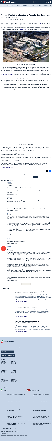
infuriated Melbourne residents (7, 74)
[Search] (48, 2)
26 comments (24, 316)
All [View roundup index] (50, 5)
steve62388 (9, 205)
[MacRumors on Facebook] (31, 2)
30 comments (24, 301)
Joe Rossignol (34, 292)
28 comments (24, 331)
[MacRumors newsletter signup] (43, 2)
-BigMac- (9, 182)
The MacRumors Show (35, 390)
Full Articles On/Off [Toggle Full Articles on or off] (10, 435)
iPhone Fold (18, 5)
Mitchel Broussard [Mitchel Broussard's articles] (4, 370)
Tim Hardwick (23, 19)
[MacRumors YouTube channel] (37, 2)
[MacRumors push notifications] (39, 2)
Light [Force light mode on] (23, 435)
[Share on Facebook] (50, 171)
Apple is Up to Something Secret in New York (27, 321)
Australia (11, 167)
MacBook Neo (26, 5)
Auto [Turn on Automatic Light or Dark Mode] (21, 435)
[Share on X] (47, 171)
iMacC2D (9, 246)
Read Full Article (18, 301)
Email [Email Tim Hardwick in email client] (12, 372)
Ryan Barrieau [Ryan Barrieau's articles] (13, 379)
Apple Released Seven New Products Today (27, 306)
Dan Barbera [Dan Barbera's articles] (3, 379)
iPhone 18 (46, 5)
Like (13, 194)
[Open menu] (1, 2)
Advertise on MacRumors (8, 355)
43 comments (3, 171)
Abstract (9, 213)
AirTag (40, 5)
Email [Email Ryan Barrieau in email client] (12, 381)
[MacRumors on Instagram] (29, 2)
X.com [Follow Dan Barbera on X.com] (4, 381)
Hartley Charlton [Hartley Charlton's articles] (3, 374)
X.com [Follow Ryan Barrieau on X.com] (15, 381)
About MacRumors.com (7, 351)
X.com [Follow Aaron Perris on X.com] (15, 385)
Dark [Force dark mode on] (25, 435)
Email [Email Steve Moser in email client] (2, 385)
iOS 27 (3, 5)
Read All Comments (26, 283)
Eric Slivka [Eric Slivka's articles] (13, 361)
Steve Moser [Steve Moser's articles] (3, 383)
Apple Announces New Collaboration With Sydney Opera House (32, 291)
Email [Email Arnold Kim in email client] (2, 363)
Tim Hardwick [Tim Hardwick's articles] (13, 370)
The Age (40, 23)
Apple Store (5, 167)
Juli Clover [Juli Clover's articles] (2, 365)
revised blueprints (22, 29)
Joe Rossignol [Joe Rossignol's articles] (13, 365)
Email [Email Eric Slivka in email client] (12, 363)
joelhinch (9, 238)
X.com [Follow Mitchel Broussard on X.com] (4, 372)
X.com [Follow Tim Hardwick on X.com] (15, 372)
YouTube (5, 390)
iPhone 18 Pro (10, 5)
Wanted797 (9, 197)
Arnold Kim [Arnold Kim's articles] (3, 361)
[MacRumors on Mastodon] (35, 2)
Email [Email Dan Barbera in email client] (2, 381)
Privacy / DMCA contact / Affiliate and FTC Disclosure (9, 431)
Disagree (16, 194)
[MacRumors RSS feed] (41, 2)
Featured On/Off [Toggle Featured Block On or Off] (3, 435)
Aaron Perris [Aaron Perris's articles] (13, 383)
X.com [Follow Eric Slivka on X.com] (15, 363)
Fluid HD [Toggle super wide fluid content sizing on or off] (18, 435)
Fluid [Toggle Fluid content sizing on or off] (15, 435)
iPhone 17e (34, 5)
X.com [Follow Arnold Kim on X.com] (4, 363)
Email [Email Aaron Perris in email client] (12, 385)
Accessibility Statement (4, 433)
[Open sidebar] (50, 2)
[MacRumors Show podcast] (27, 2)
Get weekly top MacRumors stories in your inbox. (26, 174)
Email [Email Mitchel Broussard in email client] (2, 372)
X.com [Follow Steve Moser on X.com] (4, 385)
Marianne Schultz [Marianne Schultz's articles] (14, 374)
